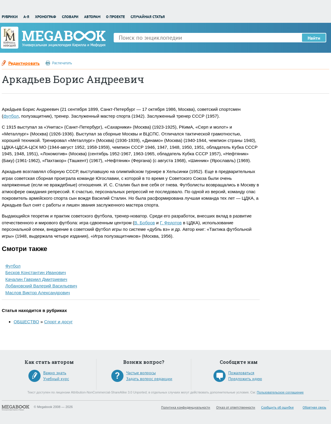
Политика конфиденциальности (185, 407)
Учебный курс (56, 378)
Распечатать (62, 62)
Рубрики (10, 16)
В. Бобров (144, 222)
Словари (70, 16)
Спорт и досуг (58, 321)
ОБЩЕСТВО (26, 321)
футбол (11, 116)
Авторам (92, 16)
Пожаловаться (241, 372)
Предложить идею (245, 378)
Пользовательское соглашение (280, 392)
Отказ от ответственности (235, 407)
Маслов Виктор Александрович (37, 292)
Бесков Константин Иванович (35, 272)
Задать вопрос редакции (149, 378)
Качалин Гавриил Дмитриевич (36, 279)
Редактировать (24, 63)
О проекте (115, 16)
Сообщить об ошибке (277, 407)
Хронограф (45, 16)
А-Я (26, 16)
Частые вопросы (141, 372)
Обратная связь (314, 407)
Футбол (12, 265)
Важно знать (54, 372)
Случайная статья (148, 16)
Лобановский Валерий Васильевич (41, 285)
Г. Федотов (171, 222)
